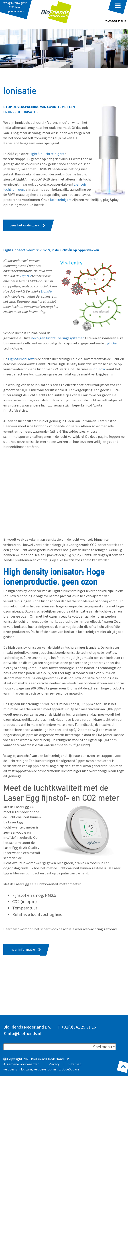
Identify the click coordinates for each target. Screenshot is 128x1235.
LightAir (9, 250)
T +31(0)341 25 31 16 (115, 21)
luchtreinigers (60, 199)
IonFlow (98, 369)
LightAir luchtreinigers (46, 153)
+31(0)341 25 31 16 (78, 1027)
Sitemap (75, 1064)
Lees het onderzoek (24, 225)
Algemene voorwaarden (21, 1064)
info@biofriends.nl (24, 1033)
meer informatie (22, 949)
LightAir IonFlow (21, 359)
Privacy (54, 1064)
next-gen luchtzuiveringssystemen (57, 338)
